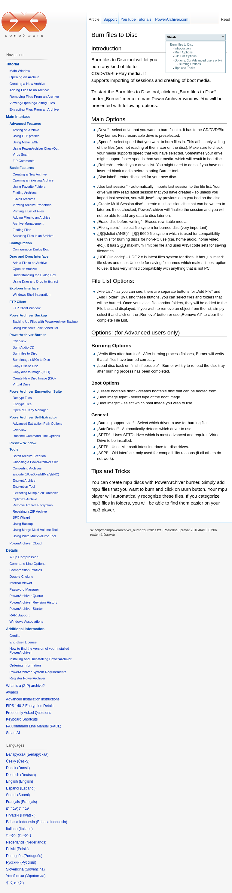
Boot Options (105, 383)
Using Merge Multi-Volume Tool (35, 530)
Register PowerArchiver (27, 678)
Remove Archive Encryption (33, 505)
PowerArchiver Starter (26, 608)
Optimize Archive (25, 499)
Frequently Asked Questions (28, 713)
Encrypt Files (22, 404)
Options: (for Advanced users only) (198, 60)
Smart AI (13, 733)
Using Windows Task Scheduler (35, 328)
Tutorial (12, 64)
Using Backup (23, 524)
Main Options (184, 52)
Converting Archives (27, 468)
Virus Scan (20, 154)
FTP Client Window (26, 308)
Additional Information (25, 629)
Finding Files (22, 230)
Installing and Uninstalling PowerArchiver (40, 659)
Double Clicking (21, 576)
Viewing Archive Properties (32, 205)
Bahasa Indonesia (51, 822)
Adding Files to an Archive (29, 90)
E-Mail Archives (24, 199)
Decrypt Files (22, 398)
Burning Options (190, 64)
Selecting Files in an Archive (33, 236)
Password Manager (24, 589)
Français (29, 802)
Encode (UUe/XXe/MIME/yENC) (36, 474)
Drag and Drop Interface (28, 256)
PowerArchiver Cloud (25, 543)
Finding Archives (24, 192)
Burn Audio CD (23, 347)
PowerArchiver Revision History (33, 602)
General (99, 414)
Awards (12, 692)
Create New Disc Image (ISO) (34, 378)
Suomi (23, 795)
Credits (14, 635)
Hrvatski (27, 815)
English (26, 781)
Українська (35, 876)
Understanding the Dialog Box (34, 275)
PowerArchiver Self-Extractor (33, 417)
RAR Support (19, 615)
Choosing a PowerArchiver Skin (35, 462)
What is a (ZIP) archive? (25, 686)
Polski (22, 849)
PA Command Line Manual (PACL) (33, 726)
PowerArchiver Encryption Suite (35, 391)
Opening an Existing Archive (33, 180)
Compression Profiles (25, 570)
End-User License (23, 642)
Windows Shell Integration (31, 294)
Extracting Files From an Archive (34, 109)
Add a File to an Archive (30, 263)
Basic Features (21, 167)
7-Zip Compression (23, 557)
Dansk (23, 768)
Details (12, 550)
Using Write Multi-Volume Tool (34, 536)
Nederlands (36, 842)
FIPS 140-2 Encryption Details (30, 706)
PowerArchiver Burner (27, 335)
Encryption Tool (24, 486)
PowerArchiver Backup (28, 315)
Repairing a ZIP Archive (30, 511)
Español (27, 788)
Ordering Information (25, 665)
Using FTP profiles (26, 136)
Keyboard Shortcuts (22, 719)
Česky (23, 761)
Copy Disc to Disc (25, 366)
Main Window (19, 71)
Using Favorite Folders (29, 186)
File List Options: (186, 56)
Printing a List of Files (28, 211)
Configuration (20, 243)
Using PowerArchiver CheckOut (35, 148)
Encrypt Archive (24, 480)
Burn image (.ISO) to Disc (31, 359)
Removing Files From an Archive (34, 96)
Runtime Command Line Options (36, 436)
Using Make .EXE (25, 142)
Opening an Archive (24, 77)
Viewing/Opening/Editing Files (32, 103)
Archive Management (28, 223)
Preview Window (22, 443)
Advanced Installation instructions (33, 699)
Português (33, 856)
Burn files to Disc (181, 44)
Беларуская (37, 754)
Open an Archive (25, 269)
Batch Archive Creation (29, 456)
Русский (28, 862)
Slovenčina (35, 869)
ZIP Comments (23, 161)
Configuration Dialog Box (31, 249)
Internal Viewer (20, 583)
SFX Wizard (21, 517)
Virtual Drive (21, 384)
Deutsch (28, 775)
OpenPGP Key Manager (30, 410)
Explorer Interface (23, 288)
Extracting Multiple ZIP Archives (35, 493)
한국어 (24, 835)
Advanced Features (25, 123)
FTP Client (17, 302)
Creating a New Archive (27, 83)
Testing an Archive (26, 130)
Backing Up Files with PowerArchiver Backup (45, 321)
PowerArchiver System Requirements (37, 672)
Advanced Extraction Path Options (37, 423)
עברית (12, 808)
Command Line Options (27, 563)
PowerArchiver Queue (26, 596)
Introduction (183, 48)
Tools (13, 449)
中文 (19, 883)
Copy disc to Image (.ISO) (31, 372)
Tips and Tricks (185, 68)
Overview (19, 341)
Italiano (26, 829)
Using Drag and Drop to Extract (35, 281)
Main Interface (18, 117)
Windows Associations (26, 621)
